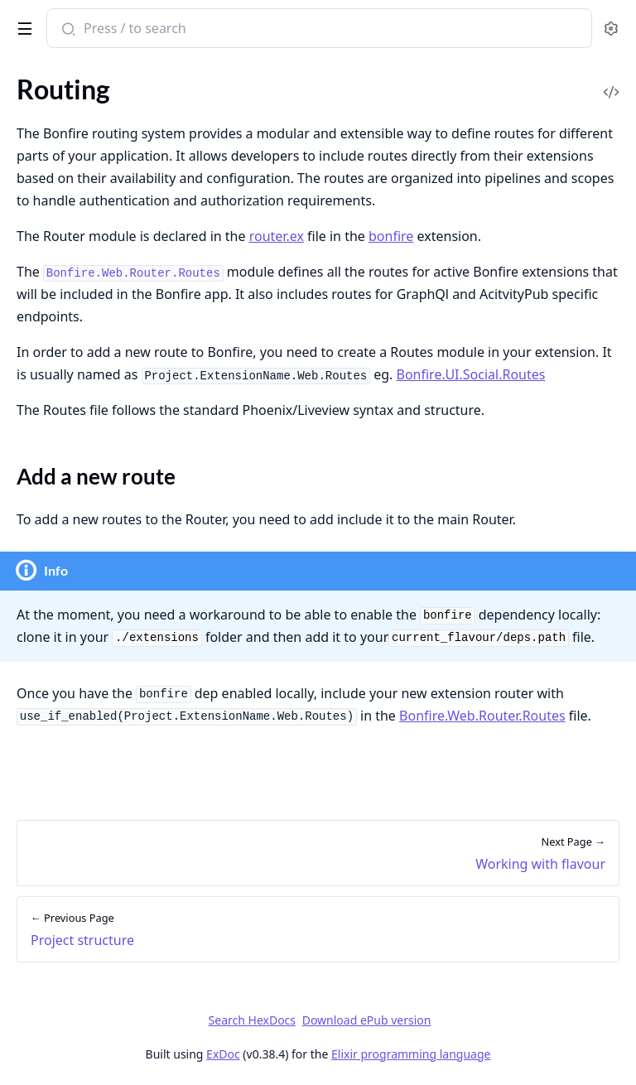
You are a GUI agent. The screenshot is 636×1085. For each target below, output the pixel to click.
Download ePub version (366, 1020)
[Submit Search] (66, 30)
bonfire (391, 236)
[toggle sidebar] (22, 25)
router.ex (276, 236)
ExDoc (223, 1054)
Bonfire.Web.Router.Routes (482, 715)
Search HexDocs (252, 1020)
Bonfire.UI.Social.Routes (471, 374)
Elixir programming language (410, 1054)
